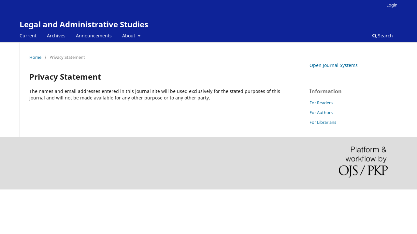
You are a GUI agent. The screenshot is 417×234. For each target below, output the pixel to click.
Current (28, 35)
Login (391, 5)
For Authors (321, 112)
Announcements (94, 35)
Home (35, 57)
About (129, 35)
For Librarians (322, 122)
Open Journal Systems (333, 65)
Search (382, 35)
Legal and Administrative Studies (84, 24)
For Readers (321, 103)
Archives (56, 35)
